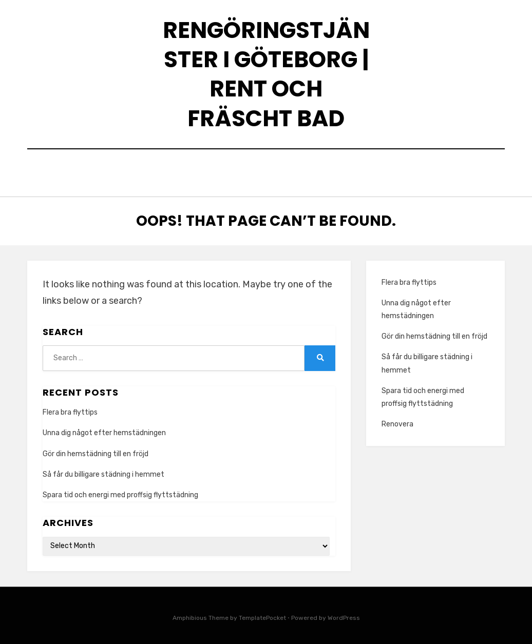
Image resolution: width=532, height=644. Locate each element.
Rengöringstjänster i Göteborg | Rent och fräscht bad (266, 74)
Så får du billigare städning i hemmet (103, 471)
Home (266, 171)
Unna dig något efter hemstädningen (104, 430)
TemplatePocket (262, 614)
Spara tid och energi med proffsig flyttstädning (120, 492)
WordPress (344, 614)
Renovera (397, 421)
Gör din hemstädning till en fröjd (95, 450)
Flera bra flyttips (70, 409)
